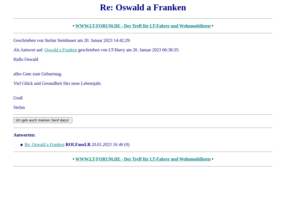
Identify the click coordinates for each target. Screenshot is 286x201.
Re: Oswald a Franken (45, 144)
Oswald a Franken (61, 49)
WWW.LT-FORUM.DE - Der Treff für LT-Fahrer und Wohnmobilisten (143, 25)
